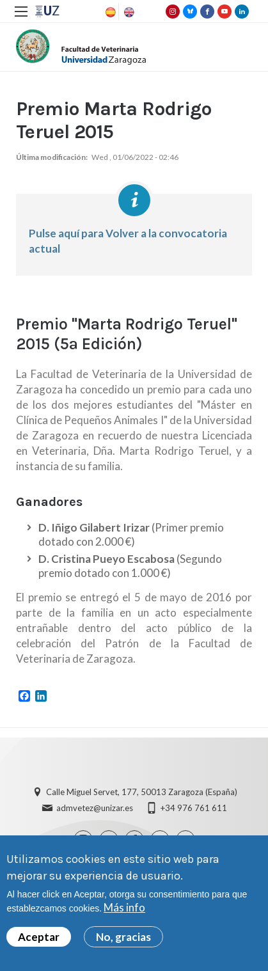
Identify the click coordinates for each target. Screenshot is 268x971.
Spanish (109, 12)
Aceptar (38, 938)
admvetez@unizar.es (94, 808)
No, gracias (123, 938)
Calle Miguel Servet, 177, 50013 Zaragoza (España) (141, 792)
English (128, 12)
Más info (124, 909)
